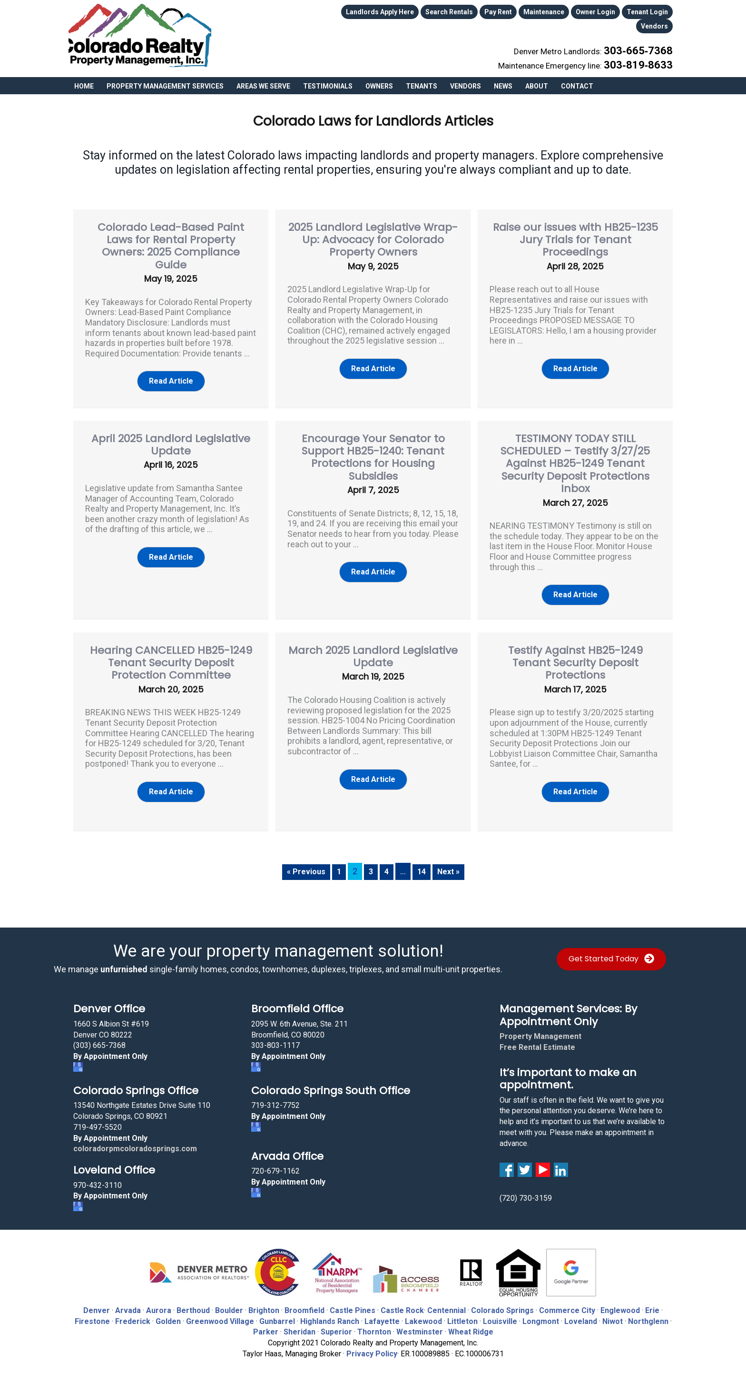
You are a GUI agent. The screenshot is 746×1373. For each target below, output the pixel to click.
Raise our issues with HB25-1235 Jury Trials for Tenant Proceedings (575, 234)
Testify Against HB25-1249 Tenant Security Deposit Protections (575, 657)
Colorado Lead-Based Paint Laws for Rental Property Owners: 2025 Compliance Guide (171, 240)
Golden (168, 1315)
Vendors (654, 21)
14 (422, 865)
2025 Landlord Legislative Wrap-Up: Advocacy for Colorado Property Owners (373, 234)
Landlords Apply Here (380, 10)
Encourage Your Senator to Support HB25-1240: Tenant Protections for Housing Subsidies (373, 451)
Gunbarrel (277, 1315)
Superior (336, 1326)
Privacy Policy (371, 1348)
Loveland (580, 1315)
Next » (450, 865)
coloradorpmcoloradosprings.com (135, 1142)
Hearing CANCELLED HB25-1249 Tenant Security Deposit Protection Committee (171, 657)
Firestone (92, 1315)
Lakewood (423, 1315)
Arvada (128, 1304)
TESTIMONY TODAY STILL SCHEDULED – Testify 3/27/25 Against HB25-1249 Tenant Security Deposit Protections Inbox (575, 458)
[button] (171, 375)
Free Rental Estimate (537, 1041)
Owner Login (595, 10)
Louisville (500, 1315)
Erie (652, 1304)
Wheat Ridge (470, 1326)
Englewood (620, 1304)
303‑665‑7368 (646, 42)
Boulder (229, 1304)
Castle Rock (402, 1304)
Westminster (419, 1326)
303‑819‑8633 (646, 53)
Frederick (132, 1315)
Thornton (374, 1326)
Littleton (462, 1315)
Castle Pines (352, 1304)
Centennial (446, 1304)
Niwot (612, 1315)
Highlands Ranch (329, 1315)
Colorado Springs (502, 1304)
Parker (265, 1326)
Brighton (263, 1304)
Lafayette (382, 1315)
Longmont (540, 1315)
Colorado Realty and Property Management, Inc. (140, 35)
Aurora (158, 1304)
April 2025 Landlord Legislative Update (170, 439)
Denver (96, 1304)
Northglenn (648, 1315)
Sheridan (299, 1326)
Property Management (540, 1030)
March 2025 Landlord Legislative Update (373, 650)
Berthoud (193, 1304)
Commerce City (568, 1304)
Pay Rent (498, 10)
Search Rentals (449, 10)
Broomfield (304, 1304)
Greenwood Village (220, 1315)
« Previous (304, 865)
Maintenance (543, 10)
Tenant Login (647, 10)
